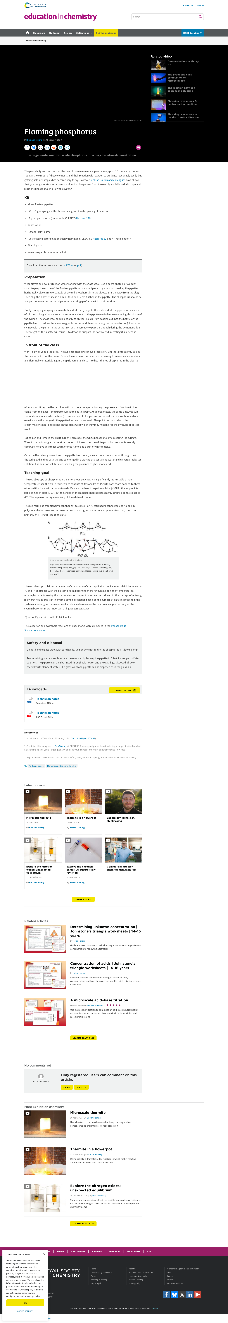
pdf (79, 265)
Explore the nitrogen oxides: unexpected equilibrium (39, 869)
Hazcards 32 (100, 238)
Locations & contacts (138, 1276)
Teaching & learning (99, 1279)
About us (97, 1251)
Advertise (170, 1279)
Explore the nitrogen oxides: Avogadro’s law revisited (81, 869)
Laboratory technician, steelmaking (121, 819)
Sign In (200, 5)
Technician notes (47, 699)
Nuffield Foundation (96, 1005)
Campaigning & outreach (101, 1272)
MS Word (68, 265)
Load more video (83, 899)
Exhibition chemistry (36, 40)
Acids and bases (36, 765)
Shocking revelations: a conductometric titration (183, 116)
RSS (149, 1251)
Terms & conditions (175, 1283)
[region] (25, 1285)
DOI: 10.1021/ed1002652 (83, 738)
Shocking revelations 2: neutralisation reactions (182, 102)
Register (188, 5)
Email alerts (133, 1251)
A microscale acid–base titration (99, 1000)
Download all (123, 690)
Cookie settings (25, 1311)
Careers (170, 1276)
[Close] (44, 1254)
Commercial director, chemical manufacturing (121, 868)
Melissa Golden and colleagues (108, 180)
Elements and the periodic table (61, 765)
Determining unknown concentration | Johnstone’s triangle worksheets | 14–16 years (105, 931)
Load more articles (83, 1038)
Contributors (78, 1251)
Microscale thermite (38, 817)
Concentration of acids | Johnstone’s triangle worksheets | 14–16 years (102, 965)
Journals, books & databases (141, 1272)
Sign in (66, 1087)
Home (93, 1268)
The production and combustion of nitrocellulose (180, 77)
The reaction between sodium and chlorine (181, 89)
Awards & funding (136, 1279)
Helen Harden (79, 940)
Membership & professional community (183, 1268)
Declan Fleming (34, 139)
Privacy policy (134, 1283)
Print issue (114, 1251)
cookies (154, 1308)
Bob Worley (61, 746)
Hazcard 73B (83, 218)
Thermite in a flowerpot (81, 817)
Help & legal (96, 1283)
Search (200, 16)
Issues (60, 1251)
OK (25, 1302)
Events (93, 1276)
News (169, 1272)
